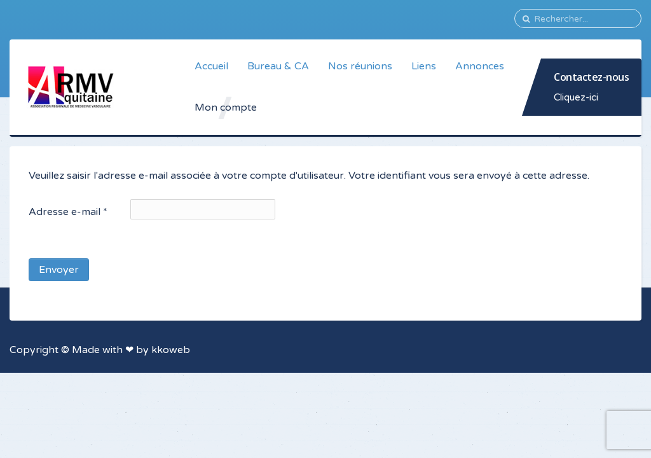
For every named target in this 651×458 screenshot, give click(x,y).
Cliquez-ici (576, 97)
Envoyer (59, 269)
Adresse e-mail (68, 211)
